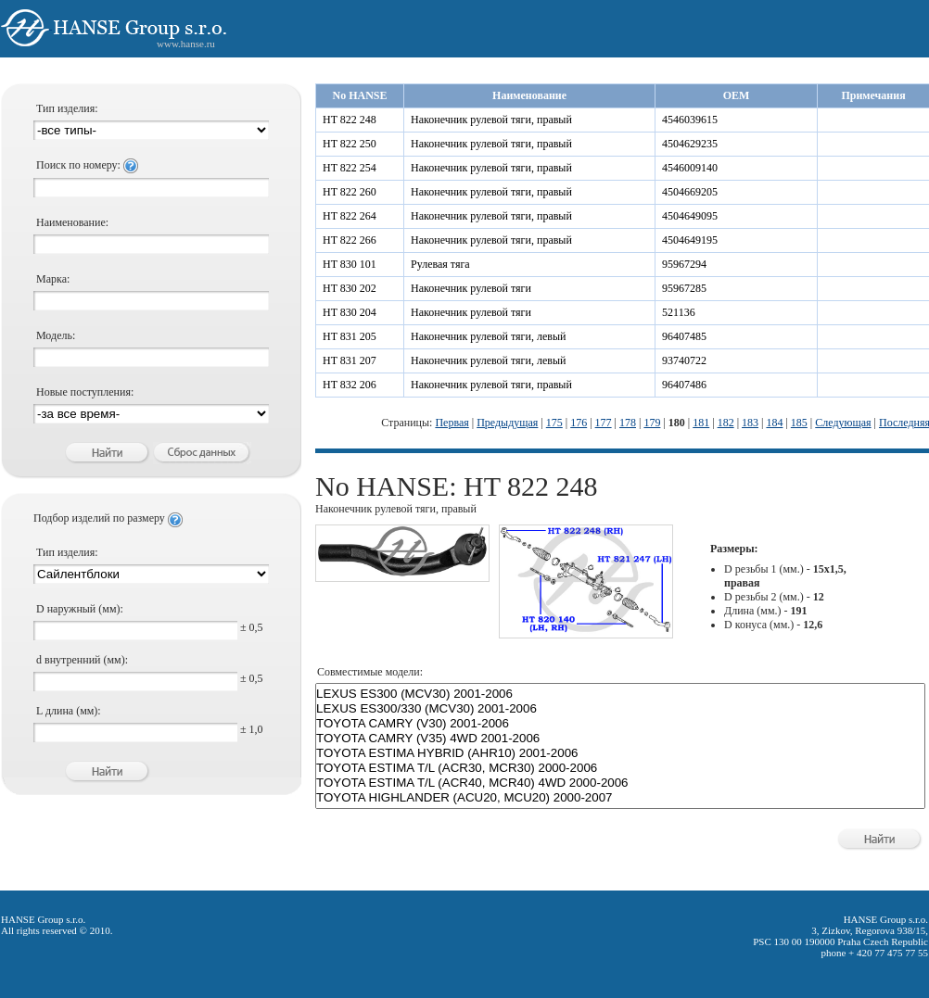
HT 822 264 (349, 215)
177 (603, 422)
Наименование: (72, 222)
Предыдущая (507, 422)
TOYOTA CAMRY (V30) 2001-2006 (620, 723)
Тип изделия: (67, 108)
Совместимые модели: (370, 671)
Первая (451, 422)
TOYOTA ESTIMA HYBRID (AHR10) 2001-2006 (620, 753)
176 (578, 422)
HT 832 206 (349, 384)
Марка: (53, 278)
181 (701, 422)
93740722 (684, 360)
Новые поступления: (85, 391)
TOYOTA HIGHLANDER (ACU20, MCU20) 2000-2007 (620, 797)
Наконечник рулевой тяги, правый (491, 119)
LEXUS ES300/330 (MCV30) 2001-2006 (620, 708)
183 (750, 422)
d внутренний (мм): (82, 659)
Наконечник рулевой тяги (471, 288)
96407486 (684, 384)
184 (774, 422)
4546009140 (690, 167)
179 (651, 422)
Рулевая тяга (440, 264)
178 (627, 422)
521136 (678, 312)
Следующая (843, 422)
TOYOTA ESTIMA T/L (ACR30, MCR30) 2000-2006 (620, 768)
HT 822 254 (349, 167)
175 (554, 422)
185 (799, 422)
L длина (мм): (68, 710)
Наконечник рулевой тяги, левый (488, 336)
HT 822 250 (349, 143)
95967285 (684, 288)
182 (726, 422)
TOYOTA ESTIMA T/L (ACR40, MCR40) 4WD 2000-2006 (620, 783)
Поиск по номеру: (87, 164)
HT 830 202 (349, 288)
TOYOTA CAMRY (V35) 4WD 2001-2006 (620, 738)
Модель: (55, 335)
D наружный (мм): (79, 608)
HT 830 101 (349, 264)
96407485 (684, 336)
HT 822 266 (349, 240)
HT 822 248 (349, 119)
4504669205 (690, 191)
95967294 (684, 264)
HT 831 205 (349, 336)
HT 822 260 (349, 191)
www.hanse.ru (186, 43)
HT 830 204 (349, 312)
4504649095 (690, 215)
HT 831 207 (349, 360)
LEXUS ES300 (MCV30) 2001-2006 (620, 694)
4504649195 (690, 240)
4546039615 (690, 119)
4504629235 (690, 143)
